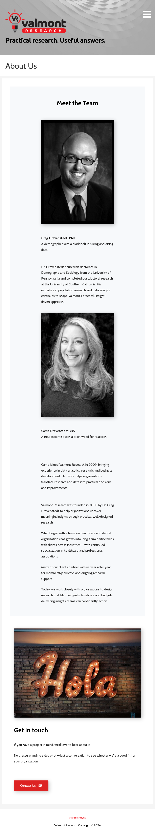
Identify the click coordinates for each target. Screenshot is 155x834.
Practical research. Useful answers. (55, 40)
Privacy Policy (77, 817)
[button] (148, 9)
